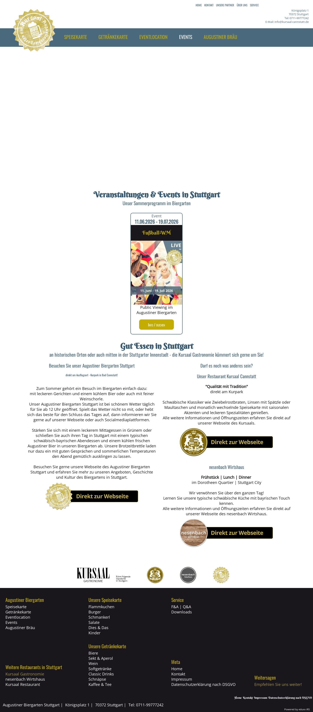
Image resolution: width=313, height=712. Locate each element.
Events (11, 622)
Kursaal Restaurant (22, 684)
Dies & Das (98, 627)
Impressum (181, 679)
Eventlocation (17, 617)
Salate (94, 622)
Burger (94, 612)
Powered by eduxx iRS (297, 709)
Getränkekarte (18, 612)
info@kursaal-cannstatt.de (292, 22)
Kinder (94, 632)
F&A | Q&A (181, 606)
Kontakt (178, 674)
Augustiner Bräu (20, 627)
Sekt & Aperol (100, 658)
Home (176, 668)
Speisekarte (16, 606)
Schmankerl (99, 617)
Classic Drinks (101, 674)
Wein (93, 663)
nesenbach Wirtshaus (25, 679)
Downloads (181, 612)
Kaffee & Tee (100, 684)
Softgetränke (100, 668)
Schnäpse (97, 679)
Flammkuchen (101, 606)
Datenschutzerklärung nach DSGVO (203, 684)
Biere (93, 653)
